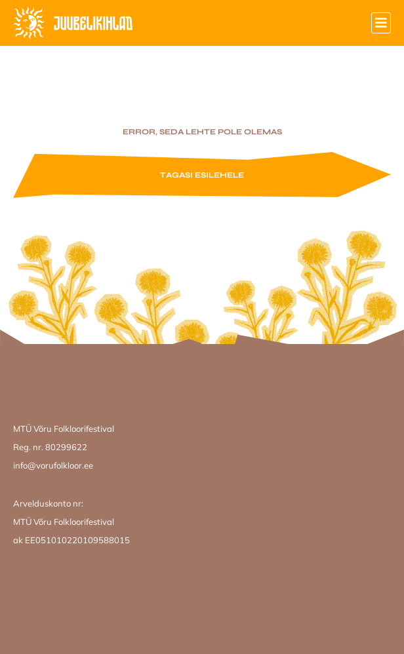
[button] (381, 22)
